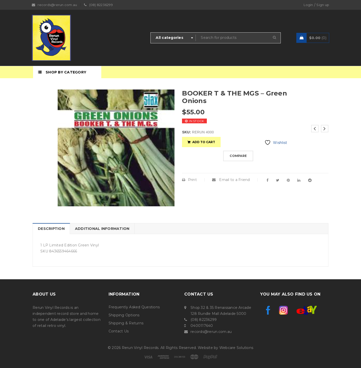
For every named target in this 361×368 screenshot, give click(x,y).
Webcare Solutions (236, 347)
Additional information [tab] (102, 228)
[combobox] (173, 38)
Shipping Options (124, 315)
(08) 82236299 (204, 319)
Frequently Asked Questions (134, 307)
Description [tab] (51, 228)
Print (189, 179)
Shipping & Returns (126, 323)
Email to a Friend (231, 179)
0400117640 (202, 325)
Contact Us (119, 331)
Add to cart (203, 142)
